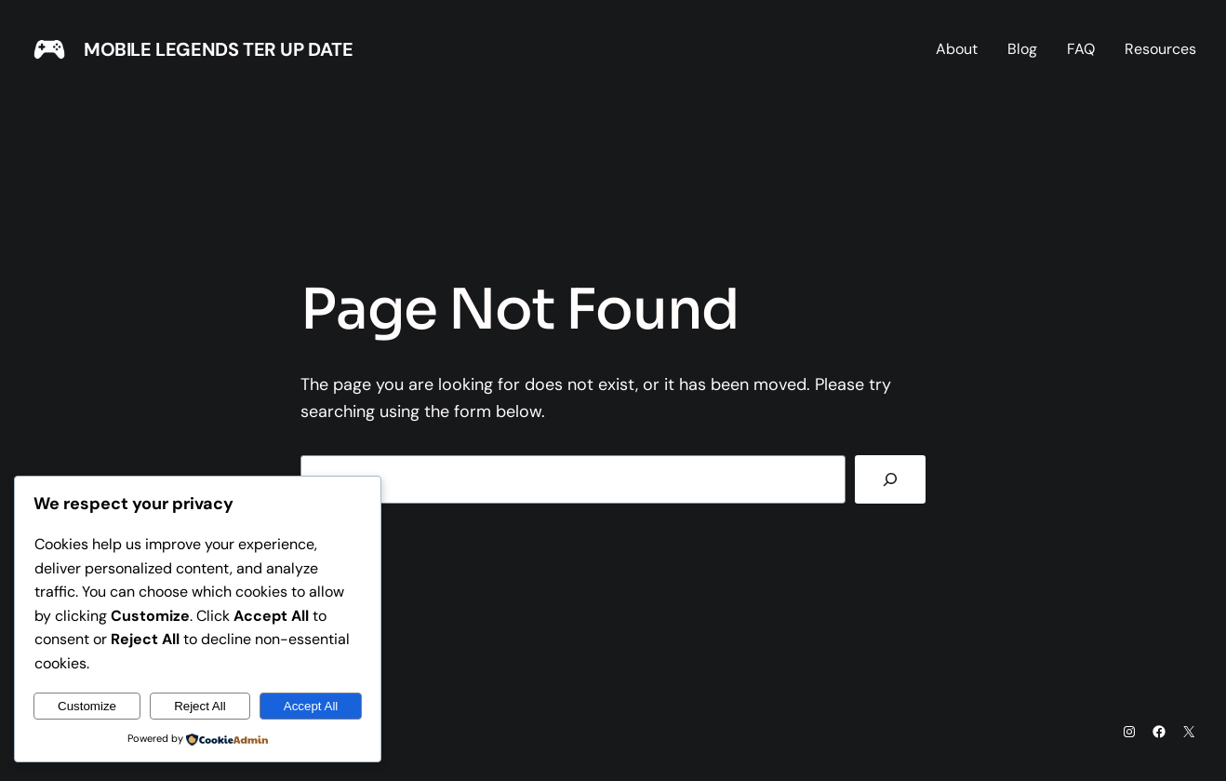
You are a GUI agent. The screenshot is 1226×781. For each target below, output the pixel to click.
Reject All (200, 706)
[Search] (890, 479)
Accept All (311, 706)
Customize (87, 706)
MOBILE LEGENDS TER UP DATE (218, 49)
